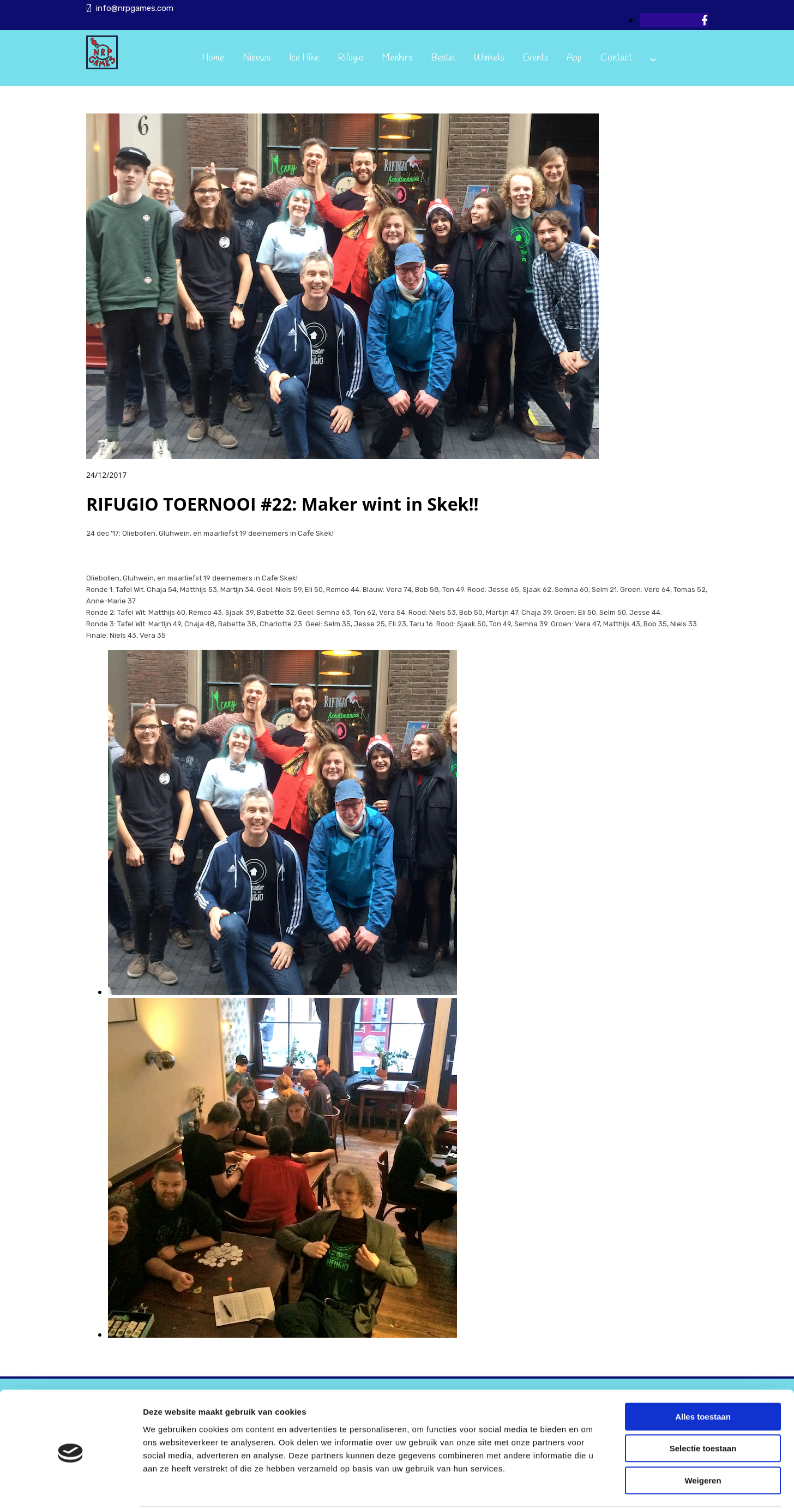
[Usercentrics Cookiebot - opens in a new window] (70, 1488)
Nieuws (256, 58)
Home (213, 58)
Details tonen (589, 1487)
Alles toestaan (703, 1375)
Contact (616, 58)
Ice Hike (304, 58)
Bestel (443, 58)
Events (535, 58)
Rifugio (351, 58)
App (574, 58)
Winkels (489, 58)
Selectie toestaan (703, 1407)
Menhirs (397, 58)
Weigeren (702, 1439)
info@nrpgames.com (134, 8)
